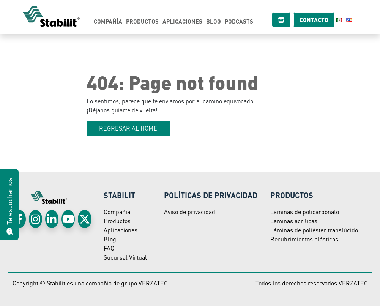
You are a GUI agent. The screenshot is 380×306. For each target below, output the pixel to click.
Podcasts (239, 21)
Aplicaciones (182, 21)
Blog (213, 21)
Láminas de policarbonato (304, 212)
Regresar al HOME (128, 128)
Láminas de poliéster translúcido (314, 230)
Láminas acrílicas (293, 221)
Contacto (317, 20)
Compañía (108, 21)
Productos (142, 21)
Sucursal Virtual (125, 257)
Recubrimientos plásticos (304, 239)
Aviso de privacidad (189, 212)
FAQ (109, 248)
